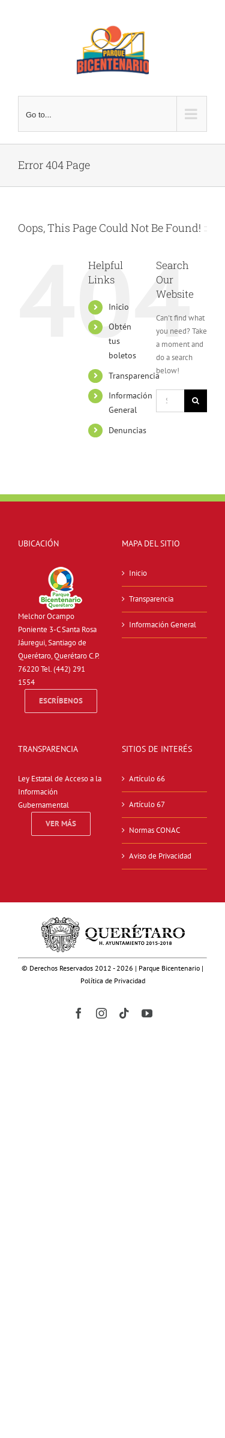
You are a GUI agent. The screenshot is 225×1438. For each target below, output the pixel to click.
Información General (162, 625)
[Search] (195, 400)
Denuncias (127, 430)
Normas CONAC (154, 830)
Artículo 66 (147, 779)
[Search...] (170, 400)
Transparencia (134, 375)
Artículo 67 (147, 804)
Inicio (119, 306)
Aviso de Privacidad (160, 856)
